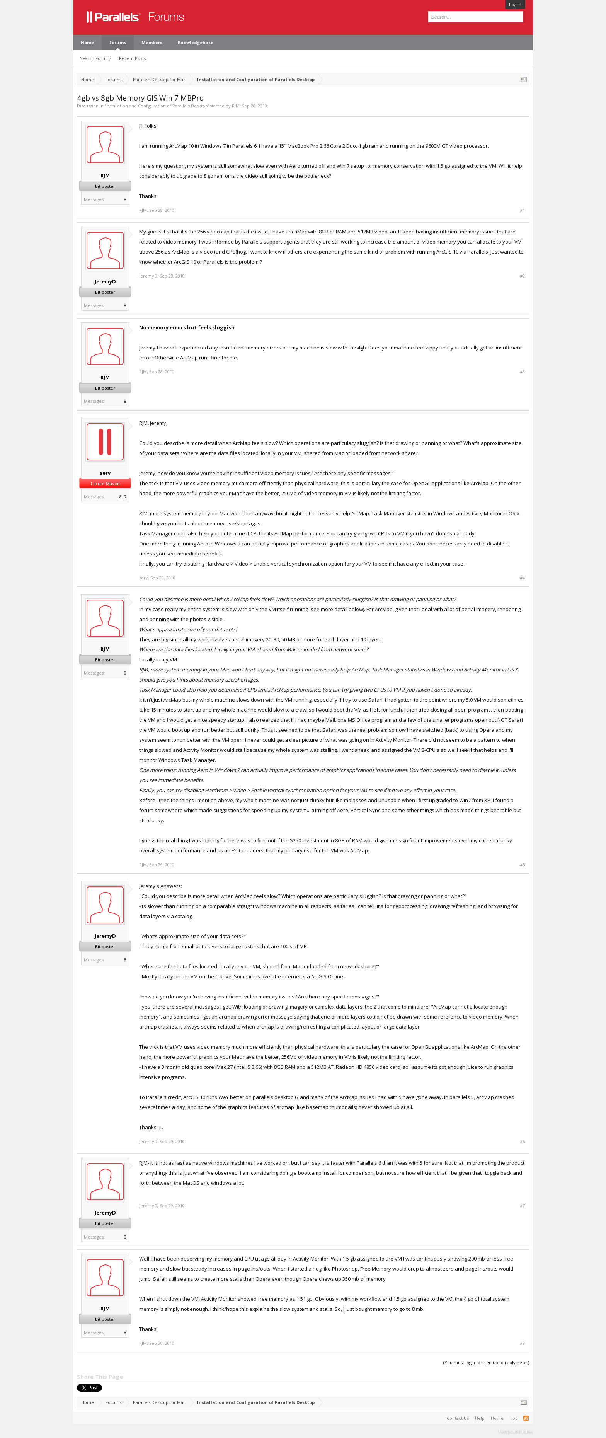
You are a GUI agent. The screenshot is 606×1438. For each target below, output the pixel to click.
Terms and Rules (515, 1431)
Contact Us (458, 1418)
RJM (236, 106)
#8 (522, 1343)
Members (151, 42)
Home (87, 42)
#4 (522, 578)
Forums (117, 42)
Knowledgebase (195, 42)
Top (514, 1418)
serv (105, 472)
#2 (522, 276)
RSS (526, 1418)
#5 (522, 864)
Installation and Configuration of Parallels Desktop (157, 106)
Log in (515, 4)
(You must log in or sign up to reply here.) (486, 1362)
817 (122, 496)
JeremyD (105, 281)
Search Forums (95, 58)
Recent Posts (132, 58)
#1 (522, 210)
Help (480, 1418)
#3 (522, 372)
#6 (522, 1141)
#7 (522, 1205)
